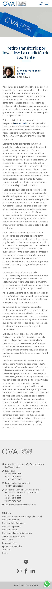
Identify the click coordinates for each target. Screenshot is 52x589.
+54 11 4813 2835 (13, 498)
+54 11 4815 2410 (13, 473)
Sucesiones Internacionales (14, 536)
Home (5, 553)
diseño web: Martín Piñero (26, 585)
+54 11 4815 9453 (13, 476)
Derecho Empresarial (11, 526)
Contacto (6, 549)
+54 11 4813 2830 (13, 495)
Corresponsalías (9, 543)
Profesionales (8, 539)
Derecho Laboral (9, 529)
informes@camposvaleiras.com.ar (20, 504)
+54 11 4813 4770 (13, 500)
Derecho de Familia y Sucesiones (17, 533)
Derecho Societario (10, 519)
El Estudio (6, 513)
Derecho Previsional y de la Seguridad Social (22, 516)
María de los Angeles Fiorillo (29, 72)
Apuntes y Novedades (12, 546)
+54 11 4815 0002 (13, 479)
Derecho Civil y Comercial (13, 523)
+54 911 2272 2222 (13, 486)
